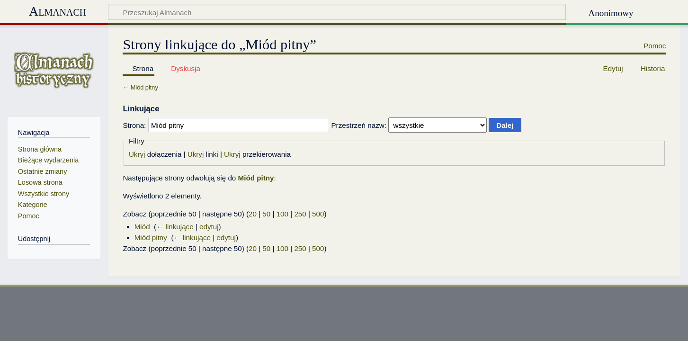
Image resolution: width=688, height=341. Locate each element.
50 (266, 214)
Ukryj (137, 154)
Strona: (134, 125)
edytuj (209, 227)
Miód (142, 227)
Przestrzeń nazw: (358, 125)
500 (318, 214)
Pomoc (654, 46)
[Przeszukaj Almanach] (336, 11)
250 (300, 214)
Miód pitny (144, 87)
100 (282, 214)
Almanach (57, 11)
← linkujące (175, 227)
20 (253, 214)
